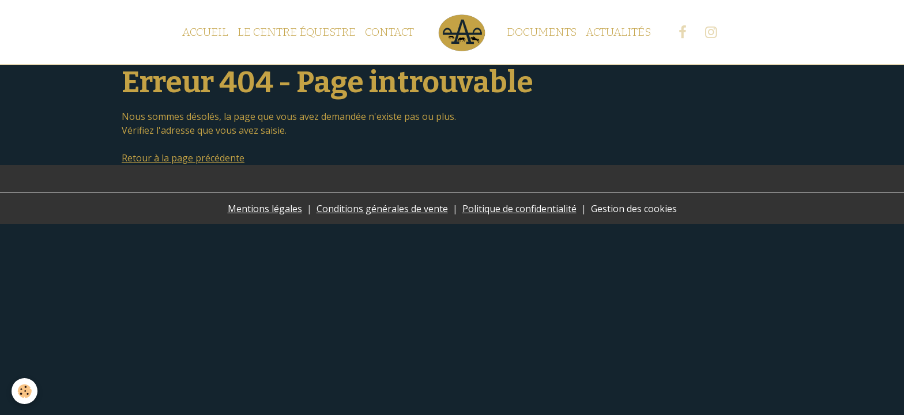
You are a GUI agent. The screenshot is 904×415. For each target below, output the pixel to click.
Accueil (205, 32)
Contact (389, 32)
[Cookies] (24, 391)
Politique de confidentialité (519, 208)
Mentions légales (265, 208)
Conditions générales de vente (382, 208)
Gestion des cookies (634, 208)
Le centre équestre (297, 32)
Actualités (618, 32)
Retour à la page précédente (183, 158)
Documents (542, 32)
